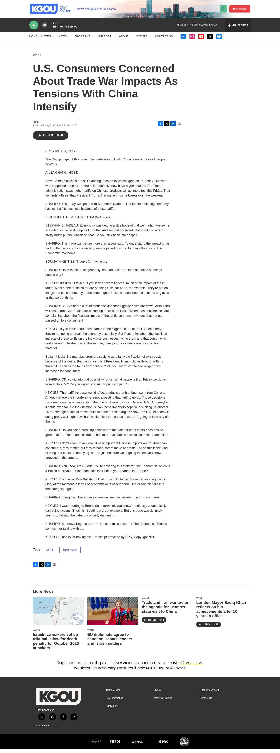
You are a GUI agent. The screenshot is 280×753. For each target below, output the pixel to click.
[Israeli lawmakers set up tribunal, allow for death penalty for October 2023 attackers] (58, 615)
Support (104, 37)
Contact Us (164, 37)
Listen (46, 37)
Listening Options (162, 702)
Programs (82, 37)
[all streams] (238, 26)
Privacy (157, 694)
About (124, 37)
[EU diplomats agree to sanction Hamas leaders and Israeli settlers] (112, 615)
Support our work (209, 694)
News (63, 37)
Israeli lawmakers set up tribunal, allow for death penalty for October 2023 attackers (56, 646)
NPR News (70, 554)
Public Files (112, 710)
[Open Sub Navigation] (53, 37)
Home (33, 37)
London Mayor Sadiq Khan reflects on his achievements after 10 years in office (221, 614)
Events (141, 37)
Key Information (114, 702)
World (37, 59)
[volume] (44, 26)
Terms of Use (113, 694)
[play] (34, 26)
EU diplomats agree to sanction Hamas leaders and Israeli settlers (109, 643)
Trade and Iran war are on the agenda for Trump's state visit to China (165, 611)
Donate (241, 9)
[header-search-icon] (223, 9)
